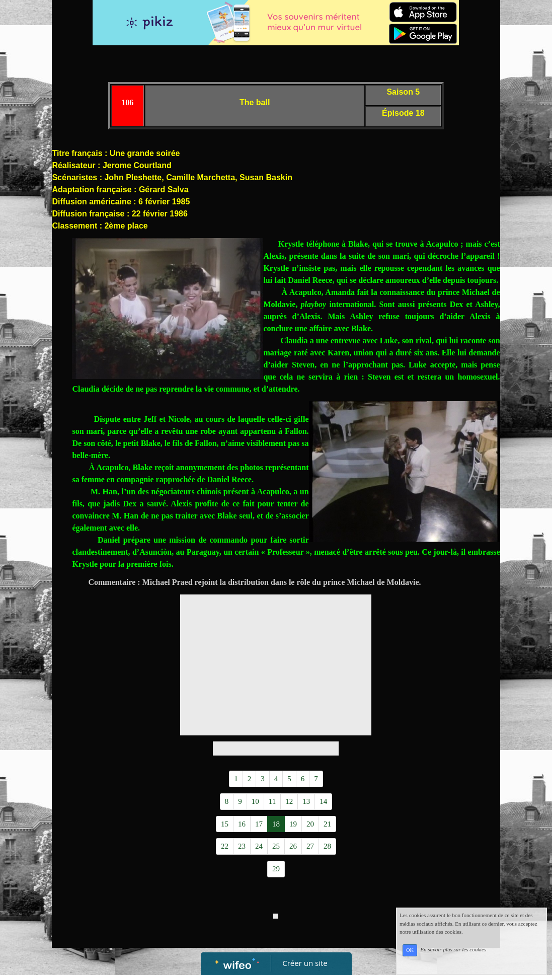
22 (224, 846)
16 (242, 824)
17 (259, 824)
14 (323, 801)
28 (327, 846)
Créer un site (304, 963)
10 (255, 801)
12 (289, 801)
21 (327, 824)
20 (310, 824)
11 (272, 801)
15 (224, 824)
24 (259, 846)
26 (293, 846)
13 (306, 801)
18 (276, 824)
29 (276, 869)
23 (242, 846)
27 (310, 846)
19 (293, 824)
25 (276, 846)
